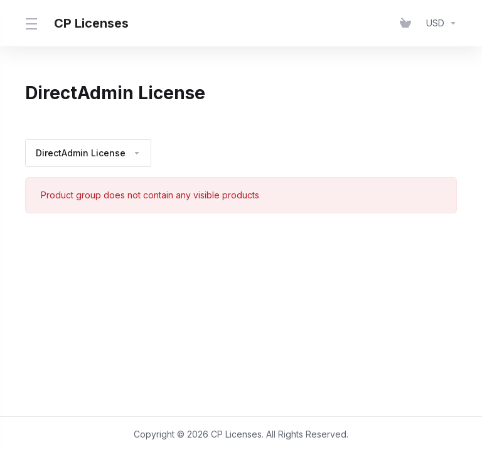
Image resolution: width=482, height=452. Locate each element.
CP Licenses (91, 23)
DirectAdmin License (88, 153)
